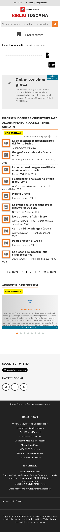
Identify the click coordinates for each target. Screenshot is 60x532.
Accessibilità (8, 501)
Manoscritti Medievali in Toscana (30, 440)
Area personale (42, 404)
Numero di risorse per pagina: (35, 136)
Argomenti (17, 45)
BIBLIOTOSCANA (23, 516)
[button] (17, 333)
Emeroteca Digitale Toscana (30, 428)
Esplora (30, 404)
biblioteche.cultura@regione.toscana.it (33, 489)
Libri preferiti (30, 34)
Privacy (18, 501)
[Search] (28, 24)
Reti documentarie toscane (30, 453)
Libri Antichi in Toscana (30, 436)
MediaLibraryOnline (30, 445)
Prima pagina (12, 272)
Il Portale (18, 3)
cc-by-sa (41, 522)
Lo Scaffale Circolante (30, 457)
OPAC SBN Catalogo (30, 449)
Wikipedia (32, 327)
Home (5, 45)
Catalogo (21, 404)
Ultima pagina (50, 272)
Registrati (41, 3)
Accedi (29, 3)
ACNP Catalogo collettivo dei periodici (30, 424)
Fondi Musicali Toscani (30, 432)
